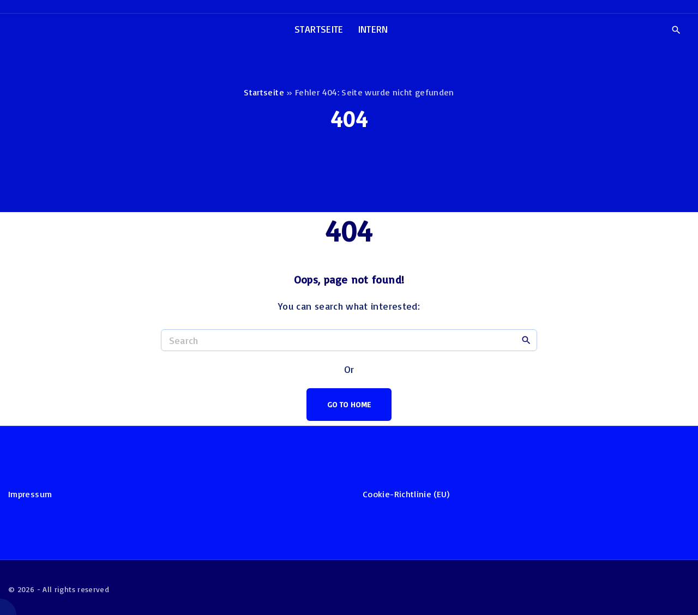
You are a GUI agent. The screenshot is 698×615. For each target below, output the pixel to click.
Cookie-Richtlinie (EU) (406, 494)
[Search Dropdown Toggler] (676, 30)
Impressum (30, 494)
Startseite (264, 92)
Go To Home (349, 404)
